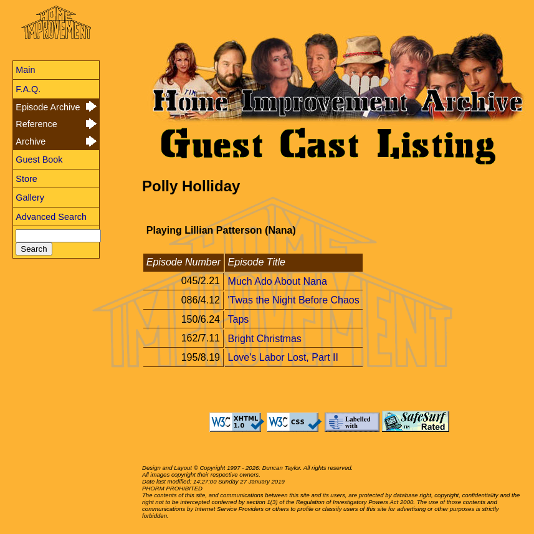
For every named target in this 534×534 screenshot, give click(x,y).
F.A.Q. (28, 89)
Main (25, 70)
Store (26, 179)
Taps (238, 319)
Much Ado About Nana (277, 280)
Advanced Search (51, 217)
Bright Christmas (265, 338)
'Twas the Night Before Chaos (294, 300)
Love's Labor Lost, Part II (283, 357)
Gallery (30, 198)
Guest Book (39, 159)
